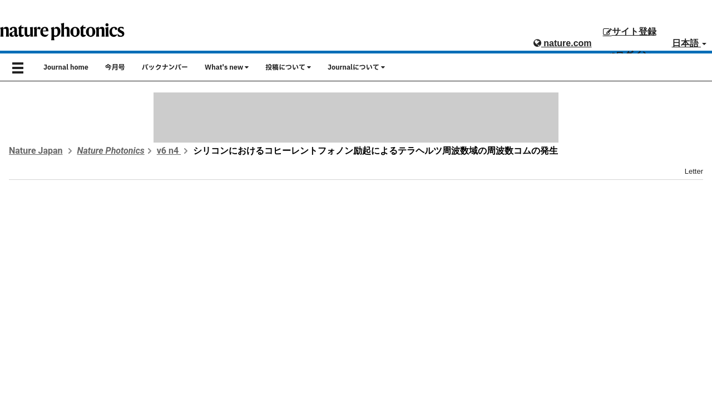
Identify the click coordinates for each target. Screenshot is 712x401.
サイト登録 (629, 31)
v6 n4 (169, 150)
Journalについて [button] (356, 67)
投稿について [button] (288, 67)
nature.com (562, 43)
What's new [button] (227, 67)
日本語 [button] (689, 43)
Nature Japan (36, 150)
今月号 (115, 67)
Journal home (65, 67)
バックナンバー (165, 67)
